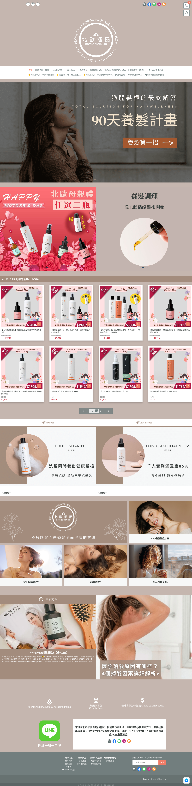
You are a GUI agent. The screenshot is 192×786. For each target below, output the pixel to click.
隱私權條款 (110, 761)
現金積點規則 (110, 758)
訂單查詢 (82, 761)
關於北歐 (68, 758)
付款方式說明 (96, 758)
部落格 (68, 767)
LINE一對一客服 (68, 770)
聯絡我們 (68, 761)
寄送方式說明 (96, 761)
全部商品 (82, 758)
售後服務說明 (96, 764)
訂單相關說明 (82, 764)
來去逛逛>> (6, 493)
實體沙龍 (68, 764)
